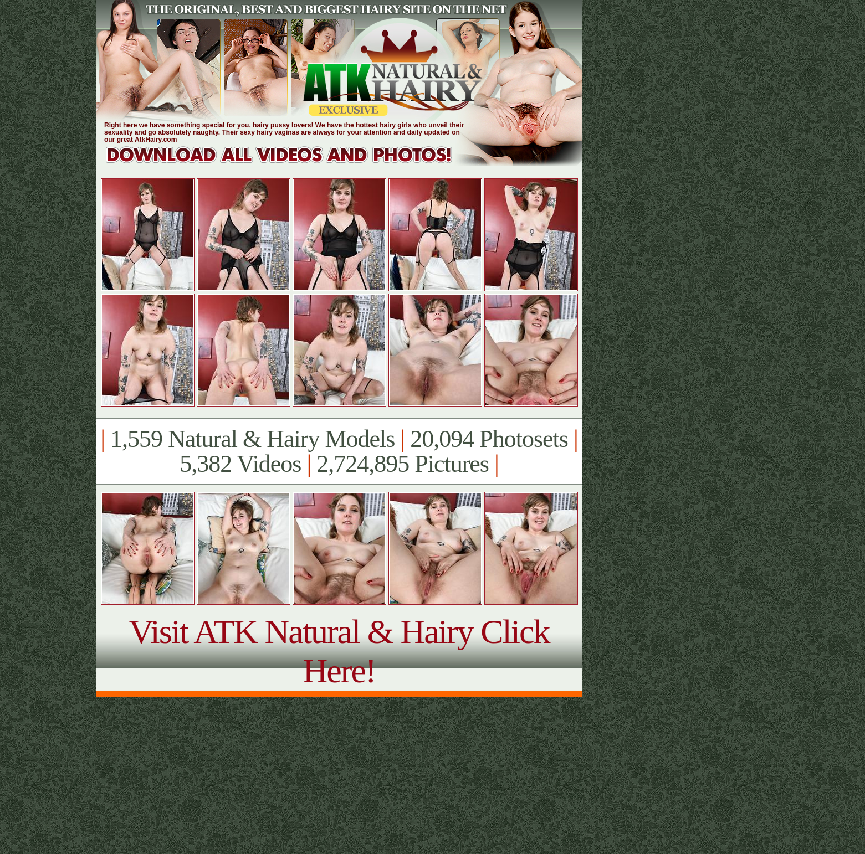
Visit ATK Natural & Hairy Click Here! (339, 651)
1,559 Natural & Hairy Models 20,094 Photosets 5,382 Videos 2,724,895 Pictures (338, 451)
